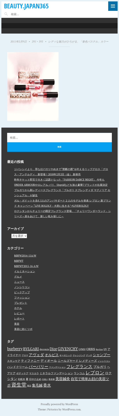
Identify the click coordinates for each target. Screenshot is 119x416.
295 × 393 (37, 41)
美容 (16, 323)
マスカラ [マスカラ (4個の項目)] (34, 373)
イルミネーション (24, 271)
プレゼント (20, 302)
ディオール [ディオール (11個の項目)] (48, 360)
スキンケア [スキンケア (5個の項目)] (13, 361)
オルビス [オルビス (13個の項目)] (52, 354)
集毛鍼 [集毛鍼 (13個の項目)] (37, 385)
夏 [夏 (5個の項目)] (27, 379)
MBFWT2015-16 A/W (26, 266)
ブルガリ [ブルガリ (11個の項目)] (99, 366)
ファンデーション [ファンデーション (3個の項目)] (57, 367)
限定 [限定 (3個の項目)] (29, 385)
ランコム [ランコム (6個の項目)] (79, 373)
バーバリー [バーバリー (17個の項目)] (38, 366)
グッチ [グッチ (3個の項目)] (89, 355)
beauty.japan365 (26, 5)
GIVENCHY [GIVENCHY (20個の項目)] (68, 348)
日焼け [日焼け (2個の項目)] (45, 379)
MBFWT (18, 261)
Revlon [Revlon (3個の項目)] (99, 349)
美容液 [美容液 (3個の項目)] (51, 379)
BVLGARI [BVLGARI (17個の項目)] (31, 348)
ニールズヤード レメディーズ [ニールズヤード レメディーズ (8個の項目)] (77, 361)
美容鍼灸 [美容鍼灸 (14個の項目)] (62, 378)
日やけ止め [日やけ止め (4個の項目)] (35, 379)
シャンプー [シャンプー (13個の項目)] (101, 354)
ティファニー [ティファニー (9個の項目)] (30, 360)
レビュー (19, 313)
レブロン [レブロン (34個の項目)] (95, 372)
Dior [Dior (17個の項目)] (53, 348)
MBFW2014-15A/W (25, 255)
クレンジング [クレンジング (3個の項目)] (79, 355)
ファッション (22, 297)
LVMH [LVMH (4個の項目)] (82, 349)
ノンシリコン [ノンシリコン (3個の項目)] (104, 361)
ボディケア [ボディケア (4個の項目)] (22, 373)
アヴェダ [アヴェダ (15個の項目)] (36, 354)
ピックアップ (22, 292)
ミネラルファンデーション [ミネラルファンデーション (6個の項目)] (56, 373)
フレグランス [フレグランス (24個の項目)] (79, 366)
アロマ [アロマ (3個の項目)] (25, 355)
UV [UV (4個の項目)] (105, 349)
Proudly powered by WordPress (59, 404)
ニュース (19, 282)
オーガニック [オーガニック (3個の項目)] (65, 355)
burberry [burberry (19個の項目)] (14, 348)
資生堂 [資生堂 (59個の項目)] (18, 384)
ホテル (18, 308)
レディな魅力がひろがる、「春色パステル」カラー (78, 41)
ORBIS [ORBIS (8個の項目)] (90, 349)
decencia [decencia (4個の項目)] (44, 349)
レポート (19, 318)
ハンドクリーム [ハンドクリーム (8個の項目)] (17, 367)
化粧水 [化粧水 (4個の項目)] (21, 379)
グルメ (18, 276)
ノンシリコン (22, 287)
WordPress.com (71, 409)
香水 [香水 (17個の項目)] (47, 385)
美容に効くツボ (23, 329)
